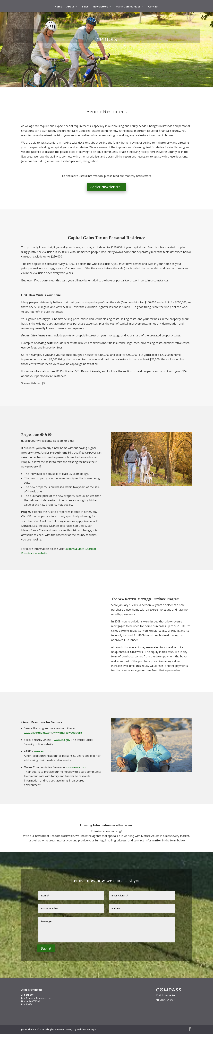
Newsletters (100, 6)
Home (58, 6)
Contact (153, 6)
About (70, 6)
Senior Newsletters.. (106, 199)
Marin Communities (128, 6)
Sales (85, 6)
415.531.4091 (28, 1007)
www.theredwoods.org (67, 745)
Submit (46, 961)
